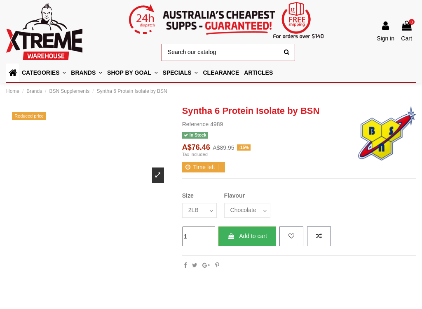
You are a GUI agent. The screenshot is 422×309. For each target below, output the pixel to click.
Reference (195, 124)
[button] (132, 73)
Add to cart (247, 236)
